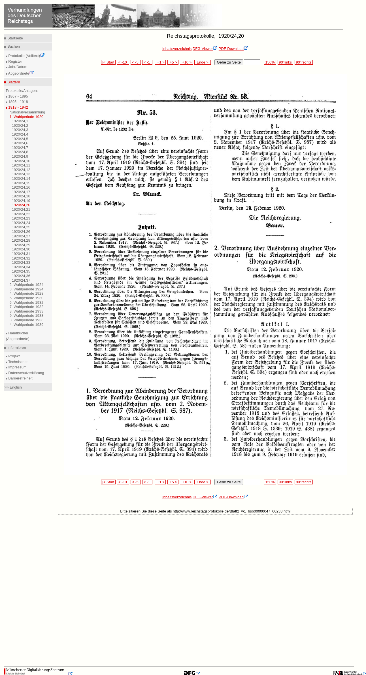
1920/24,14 (21, 178)
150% (270, 62)
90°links (285, 62)
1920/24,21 (21, 209)
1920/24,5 (20, 139)
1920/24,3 (20, 130)
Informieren (16, 347)
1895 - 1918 (17, 102)
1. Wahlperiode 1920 (27, 117)
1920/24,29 (21, 245)
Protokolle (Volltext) (26, 56)
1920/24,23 (21, 218)
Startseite (14, 38)
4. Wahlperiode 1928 (27, 293)
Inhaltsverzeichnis (176, 49)
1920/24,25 (21, 227)
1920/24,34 (21, 267)
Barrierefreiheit (20, 378)
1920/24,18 (21, 196)
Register (14, 61)
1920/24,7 (20, 147)
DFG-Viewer (205, 49)
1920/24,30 (21, 249)
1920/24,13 (21, 174)
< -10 (123, 62)
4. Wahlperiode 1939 (27, 324)
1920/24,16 (21, 187)
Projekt (13, 356)
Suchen (13, 46)
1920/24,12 (21, 170)
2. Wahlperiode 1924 (27, 284)
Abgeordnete (20, 73)
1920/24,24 (21, 223)
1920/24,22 (21, 214)
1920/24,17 (21, 192)
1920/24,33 (21, 262)
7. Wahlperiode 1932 (27, 307)
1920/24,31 (21, 254)
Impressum (17, 367)
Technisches (18, 362)
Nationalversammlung (27, 112)
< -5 (136, 62)
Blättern (13, 82)
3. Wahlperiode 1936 (27, 320)
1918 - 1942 (17, 107)
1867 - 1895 (17, 96)
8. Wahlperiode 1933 (27, 311)
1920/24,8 (20, 152)
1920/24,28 (21, 240)
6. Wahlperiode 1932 (27, 302)
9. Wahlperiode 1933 (27, 315)
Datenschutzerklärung (25, 373)
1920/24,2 (20, 125)
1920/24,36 (21, 276)
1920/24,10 (21, 161)
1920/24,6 (20, 143)
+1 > (160, 62)
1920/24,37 (21, 280)
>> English (13, 387)
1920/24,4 (20, 134)
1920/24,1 (20, 121)
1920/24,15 (21, 183)
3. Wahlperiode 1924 (27, 289)
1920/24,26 (21, 231)
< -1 (147, 62)
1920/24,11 (21, 165)
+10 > (186, 62)
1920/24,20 (21, 205)
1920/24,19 (21, 201)
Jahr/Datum (17, 67)
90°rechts (303, 62)
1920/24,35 (21, 271)
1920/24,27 (21, 236)
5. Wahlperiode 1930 (27, 298)
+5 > (173, 62)
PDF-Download (233, 49)
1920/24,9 (20, 156)
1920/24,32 (21, 258)
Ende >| (202, 62)
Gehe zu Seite (229, 62)
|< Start (108, 62)
